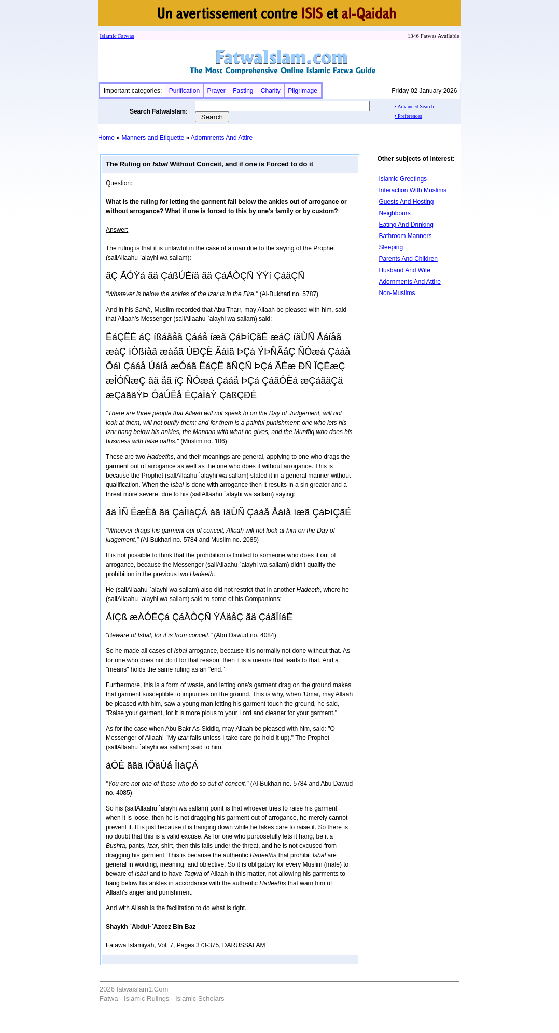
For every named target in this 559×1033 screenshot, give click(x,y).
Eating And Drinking (406, 224)
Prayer (216, 90)
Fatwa (124, 36)
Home (106, 138)
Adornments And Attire (222, 138)
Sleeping (391, 247)
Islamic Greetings (403, 179)
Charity (271, 90)
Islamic (108, 36)
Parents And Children (408, 258)
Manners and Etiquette (152, 138)
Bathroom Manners (405, 236)
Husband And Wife (404, 270)
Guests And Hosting (406, 201)
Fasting (243, 90)
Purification (184, 90)
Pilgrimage (302, 90)
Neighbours (394, 213)
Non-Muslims (397, 293)
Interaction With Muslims (412, 190)
